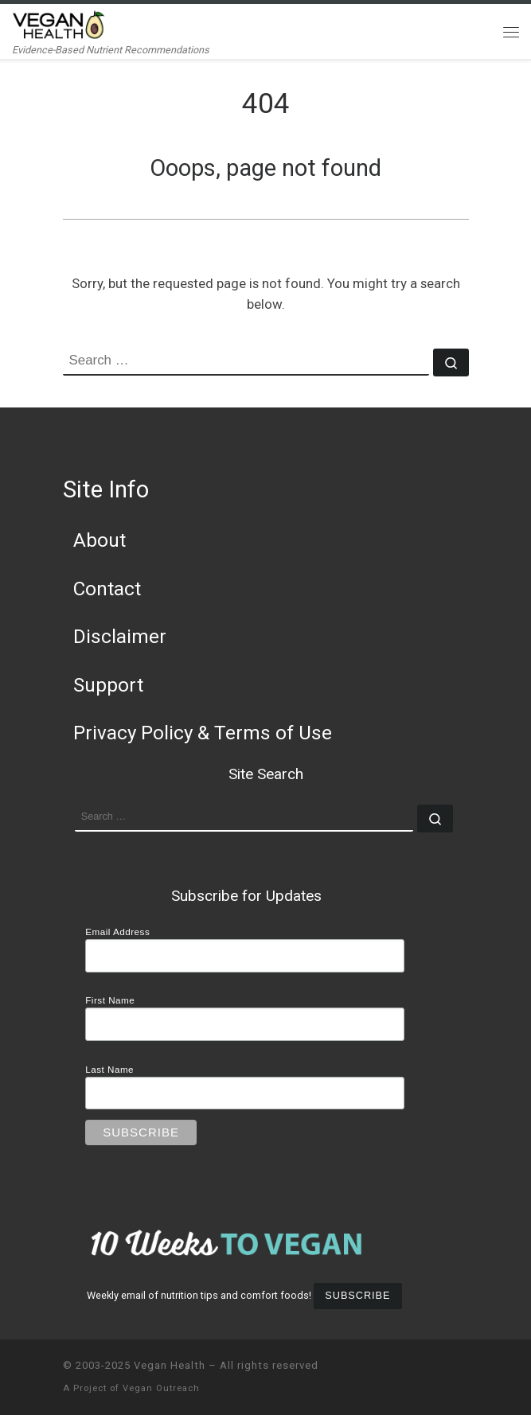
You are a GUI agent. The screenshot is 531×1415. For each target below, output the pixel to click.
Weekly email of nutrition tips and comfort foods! (199, 1295)
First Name (110, 1000)
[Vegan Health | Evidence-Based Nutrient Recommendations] (59, 23)
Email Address (117, 931)
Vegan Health (169, 1365)
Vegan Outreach (161, 1388)
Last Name (109, 1069)
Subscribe (357, 1295)
